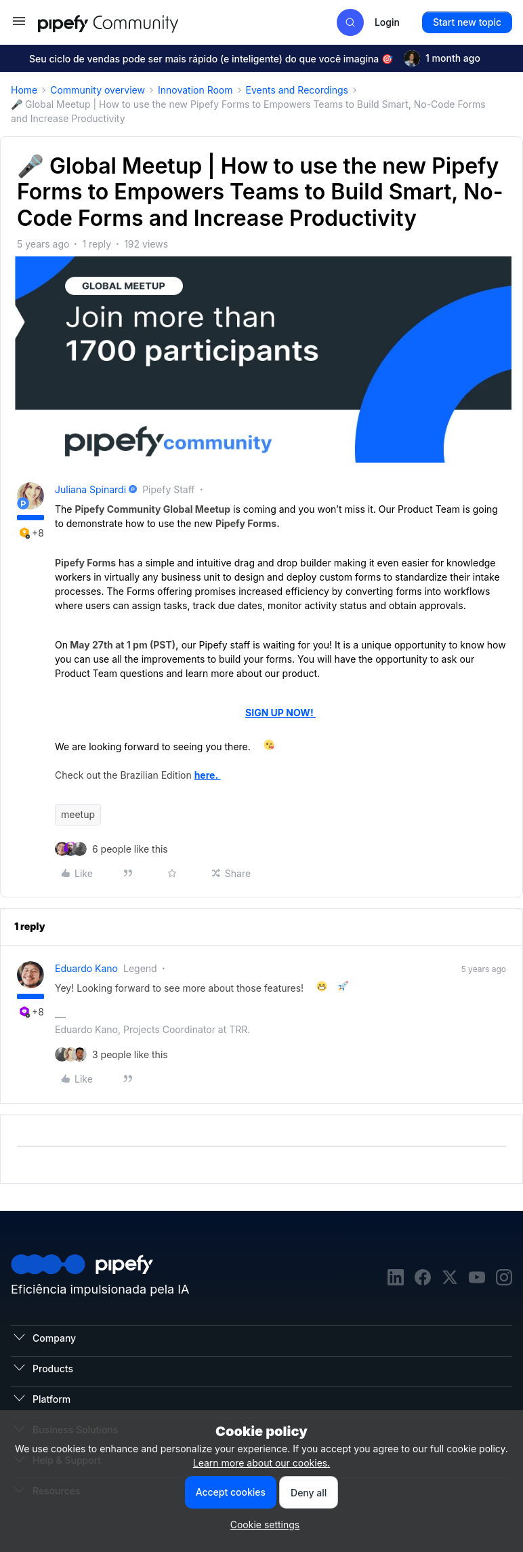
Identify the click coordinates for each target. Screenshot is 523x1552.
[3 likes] (130, 1054)
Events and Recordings (297, 90)
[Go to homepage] (133, 22)
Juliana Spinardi (90, 489)
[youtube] (477, 1279)
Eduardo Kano (86, 968)
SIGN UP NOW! (280, 712)
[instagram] (504, 1279)
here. (207, 775)
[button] (19, 25)
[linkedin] (396, 1279)
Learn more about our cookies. (262, 1463)
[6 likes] (130, 849)
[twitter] (450, 1279)
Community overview (97, 90)
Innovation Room (195, 90)
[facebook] (423, 1279)
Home (24, 90)
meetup (78, 814)
